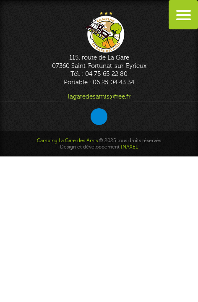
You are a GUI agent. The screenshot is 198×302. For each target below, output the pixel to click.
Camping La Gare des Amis (67, 140)
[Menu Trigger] (183, 14)
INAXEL (129, 147)
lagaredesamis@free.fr (99, 96)
